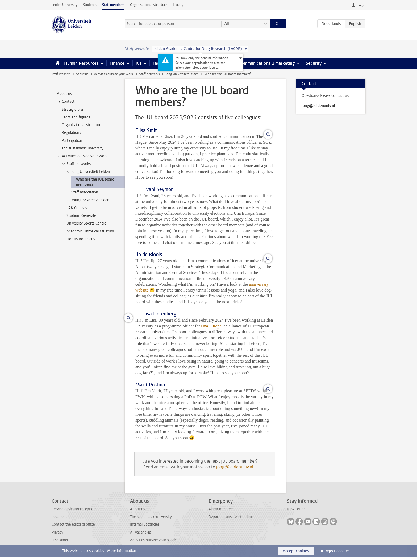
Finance (117, 63)
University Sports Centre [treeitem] (86, 223)
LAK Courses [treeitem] (76, 207)
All (226, 23)
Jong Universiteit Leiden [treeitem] (88, 171)
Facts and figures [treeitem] (76, 117)
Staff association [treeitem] (84, 192)
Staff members (113, 4)
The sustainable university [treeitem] (82, 148)
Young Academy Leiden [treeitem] (90, 200)
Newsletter (296, 509)
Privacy (57, 532)
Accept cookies (296, 551)
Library (178, 4)
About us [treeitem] (62, 94)
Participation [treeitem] (72, 140)
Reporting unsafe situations (230, 516)
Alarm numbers (220, 509)
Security (314, 63)
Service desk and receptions (74, 509)
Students (90, 4)
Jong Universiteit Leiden (182, 74)
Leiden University (64, 4)
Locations (59, 516)
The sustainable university (151, 516)
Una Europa (211, 326)
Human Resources (81, 63)
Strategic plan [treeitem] (73, 109)
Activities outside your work (113, 74)
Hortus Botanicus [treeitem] (80, 239)
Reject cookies (336, 551)
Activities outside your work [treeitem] (82, 156)
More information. (122, 550)
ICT (138, 63)
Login (361, 5)
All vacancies (140, 532)
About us (82, 74)
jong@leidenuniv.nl (234, 467)
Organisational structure (148, 4)
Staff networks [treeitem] (76, 164)
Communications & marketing (267, 63)
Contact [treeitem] (65, 101)
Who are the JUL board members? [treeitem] (95, 182)
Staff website (61, 74)
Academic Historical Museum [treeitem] (90, 231)
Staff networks (149, 74)
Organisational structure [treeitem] (81, 124)
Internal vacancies (144, 524)
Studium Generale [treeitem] (81, 215)
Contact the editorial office (73, 524)
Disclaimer (60, 540)
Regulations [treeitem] (71, 132)
